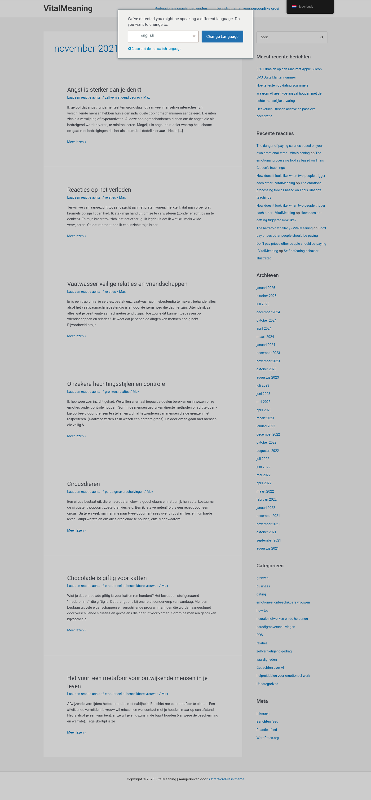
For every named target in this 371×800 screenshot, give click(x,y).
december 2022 (268, 435)
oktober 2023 (266, 371)
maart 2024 (265, 339)
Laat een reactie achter (85, 97)
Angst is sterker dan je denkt (106, 89)
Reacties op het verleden (100, 189)
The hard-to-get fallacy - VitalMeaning (285, 225)
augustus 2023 (268, 379)
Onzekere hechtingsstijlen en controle (118, 383)
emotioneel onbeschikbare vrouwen (134, 586)
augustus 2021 (268, 547)
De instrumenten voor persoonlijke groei (251, 8)
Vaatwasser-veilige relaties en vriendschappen (130, 283)
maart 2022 (265, 491)
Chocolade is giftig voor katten (108, 577)
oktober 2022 (266, 443)
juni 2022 (263, 467)
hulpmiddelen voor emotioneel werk (284, 672)
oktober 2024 (266, 323)
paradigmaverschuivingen (126, 492)
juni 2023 (263, 395)
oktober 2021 (266, 531)
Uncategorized (267, 680)
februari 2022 (267, 499)
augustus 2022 (268, 451)
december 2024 (268, 315)
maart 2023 (265, 419)
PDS (259, 632)
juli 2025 (263, 307)
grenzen (112, 391)
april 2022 (264, 483)
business (263, 584)
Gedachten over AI (270, 664)
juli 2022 (263, 459)
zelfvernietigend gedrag (124, 97)
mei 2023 (263, 403)
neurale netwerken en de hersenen (283, 616)
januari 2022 (266, 507)
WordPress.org (268, 733)
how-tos (262, 608)
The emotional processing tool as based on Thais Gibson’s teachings (291, 159)
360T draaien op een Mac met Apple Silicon (290, 69)
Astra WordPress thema (226, 779)
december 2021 (268, 515)
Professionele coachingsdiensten (186, 8)
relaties (112, 197)
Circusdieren (84, 483)
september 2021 (269, 539)
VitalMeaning (68, 8)
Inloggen (263, 709)
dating (261, 592)
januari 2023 (266, 427)
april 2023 (264, 411)
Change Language (222, 36)
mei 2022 (263, 475)
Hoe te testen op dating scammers (283, 85)
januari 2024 (266, 347)
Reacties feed (267, 725)
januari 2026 (266, 291)
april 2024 (264, 331)
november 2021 (268, 523)
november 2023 (268, 363)
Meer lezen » (77, 142)
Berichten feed (267, 717)
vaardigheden (267, 656)
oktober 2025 (266, 299)
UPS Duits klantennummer (277, 77)
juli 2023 (263, 387)
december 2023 (268, 355)
